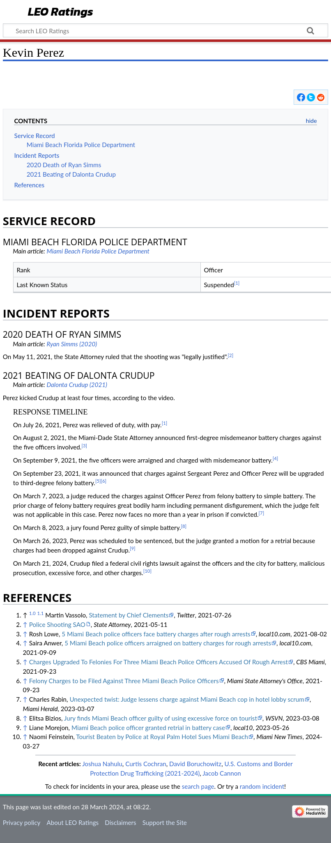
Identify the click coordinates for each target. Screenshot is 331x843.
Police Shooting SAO (57, 624)
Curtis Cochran (145, 763)
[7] (261, 513)
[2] (231, 355)
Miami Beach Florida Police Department (97, 251)
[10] (147, 571)
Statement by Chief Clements (128, 615)
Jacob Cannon (221, 773)
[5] (98, 481)
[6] (103, 481)
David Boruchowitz (195, 763)
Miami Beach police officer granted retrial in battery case (148, 727)
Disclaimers (120, 822)
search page (198, 786)
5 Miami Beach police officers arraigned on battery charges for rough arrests (167, 643)
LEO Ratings (60, 12)
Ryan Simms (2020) (71, 344)
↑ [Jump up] (25, 624)
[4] (275, 458)
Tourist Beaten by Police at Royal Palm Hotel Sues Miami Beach (162, 736)
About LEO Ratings (72, 822)
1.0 (32, 613)
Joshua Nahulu (102, 763)
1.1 (40, 613)
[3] (84, 445)
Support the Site (165, 822)
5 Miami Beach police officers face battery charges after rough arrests (156, 634)
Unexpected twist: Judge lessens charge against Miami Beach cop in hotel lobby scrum (186, 699)
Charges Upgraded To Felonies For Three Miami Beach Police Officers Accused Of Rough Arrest (158, 662)
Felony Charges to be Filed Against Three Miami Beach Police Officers (124, 680)
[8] (184, 526)
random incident (262, 786)
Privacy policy (21, 822)
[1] (237, 283)
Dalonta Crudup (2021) (76, 384)
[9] (133, 548)
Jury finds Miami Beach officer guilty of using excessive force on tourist (160, 718)
